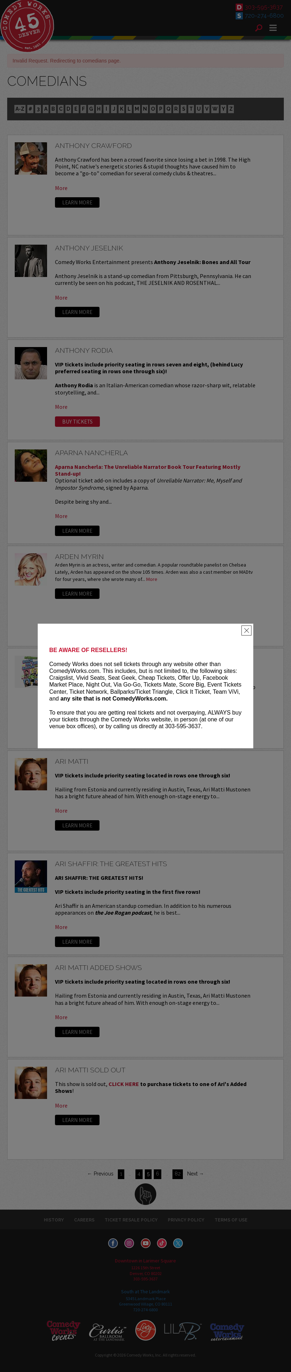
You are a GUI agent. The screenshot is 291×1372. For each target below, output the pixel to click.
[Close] (246, 630)
